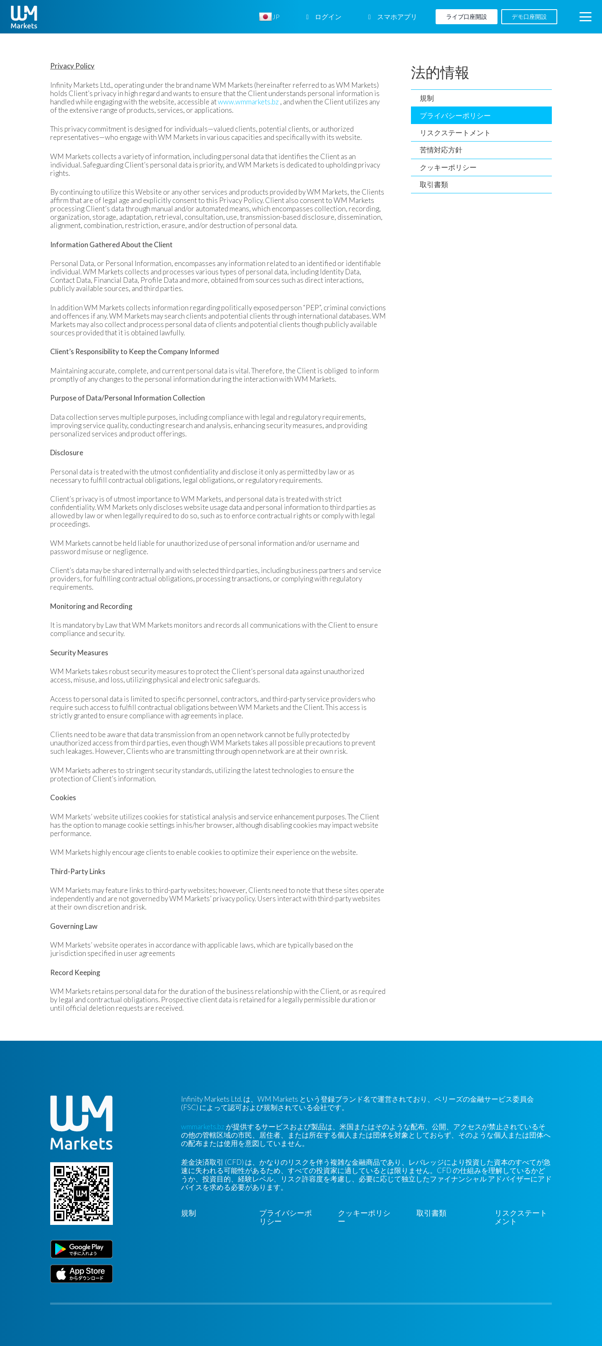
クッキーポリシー (448, 167)
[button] (585, 17)
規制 (427, 98)
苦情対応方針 (441, 149)
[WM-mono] (24, 16)
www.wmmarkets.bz (248, 101)
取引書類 (434, 184)
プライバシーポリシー (455, 115)
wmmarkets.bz (202, 1126)
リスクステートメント (455, 132)
